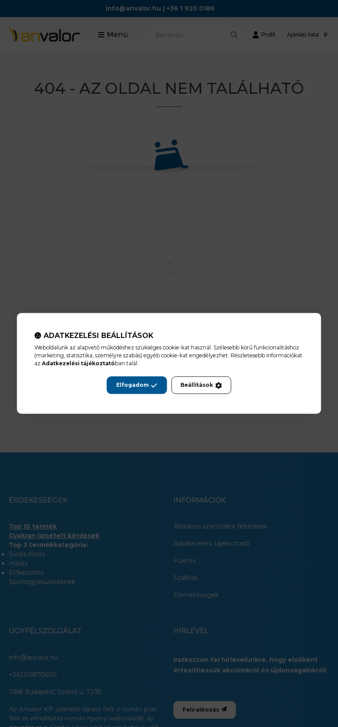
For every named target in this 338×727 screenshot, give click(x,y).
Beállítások (201, 385)
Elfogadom (137, 385)
